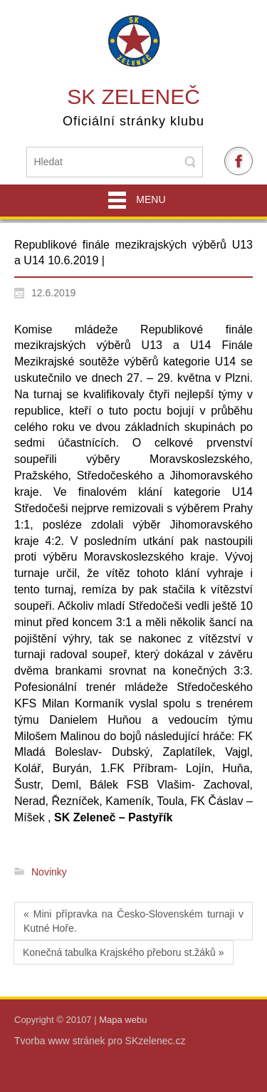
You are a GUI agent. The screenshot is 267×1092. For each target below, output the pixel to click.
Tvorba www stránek (61, 1040)
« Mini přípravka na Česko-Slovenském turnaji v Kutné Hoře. (133, 921)
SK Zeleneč (133, 96)
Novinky (49, 872)
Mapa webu (123, 1019)
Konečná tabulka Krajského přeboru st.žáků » (123, 952)
